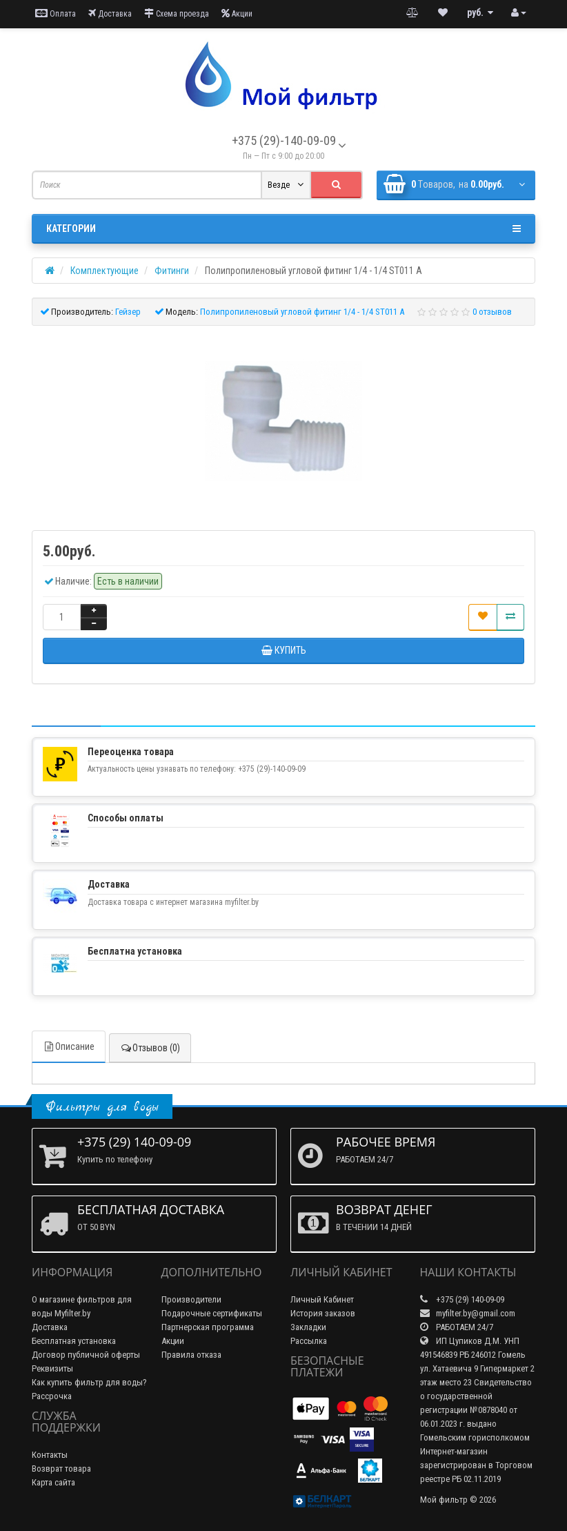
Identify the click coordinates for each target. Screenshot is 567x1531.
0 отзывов (492, 311)
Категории (283, 228)
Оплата (55, 13)
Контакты (50, 1455)
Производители (191, 1299)
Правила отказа (191, 1354)
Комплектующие (104, 270)
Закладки (308, 1327)
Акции (236, 13)
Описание (68, 1046)
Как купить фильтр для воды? (89, 1382)
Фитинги (172, 270)
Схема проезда (176, 13)
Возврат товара (61, 1468)
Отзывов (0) (150, 1047)
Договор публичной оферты (86, 1354)
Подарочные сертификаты (211, 1313)
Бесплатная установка (74, 1341)
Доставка (110, 13)
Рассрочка (52, 1396)
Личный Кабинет (322, 1299)
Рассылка (308, 1341)
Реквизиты (52, 1368)
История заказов (322, 1313)
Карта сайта (53, 1482)
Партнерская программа (207, 1327)
